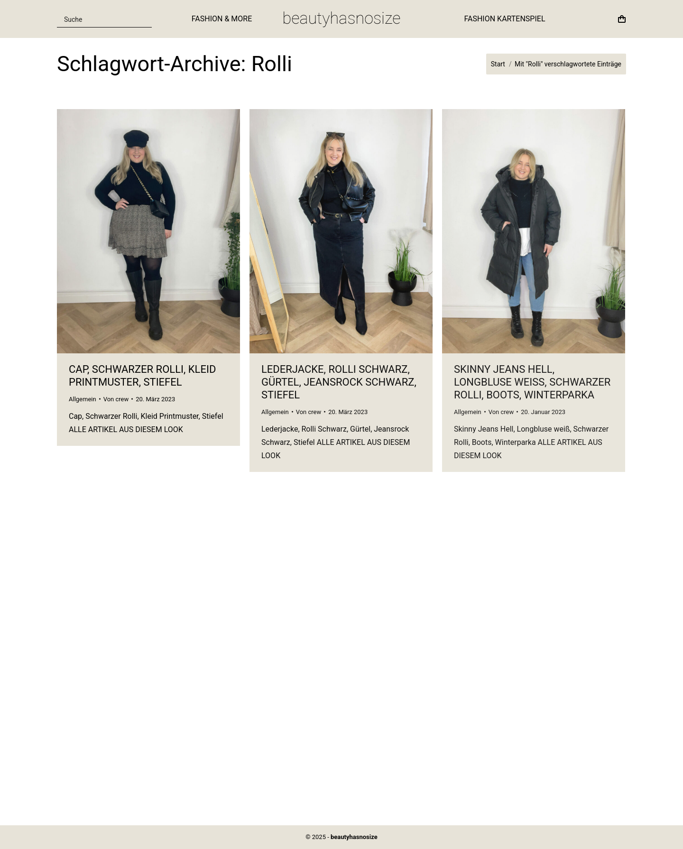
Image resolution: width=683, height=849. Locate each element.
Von (116, 399)
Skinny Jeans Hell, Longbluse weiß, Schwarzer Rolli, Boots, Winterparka (532, 382)
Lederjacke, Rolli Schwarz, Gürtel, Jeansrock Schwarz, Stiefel (338, 382)
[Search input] (98, 19)
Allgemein (82, 399)
